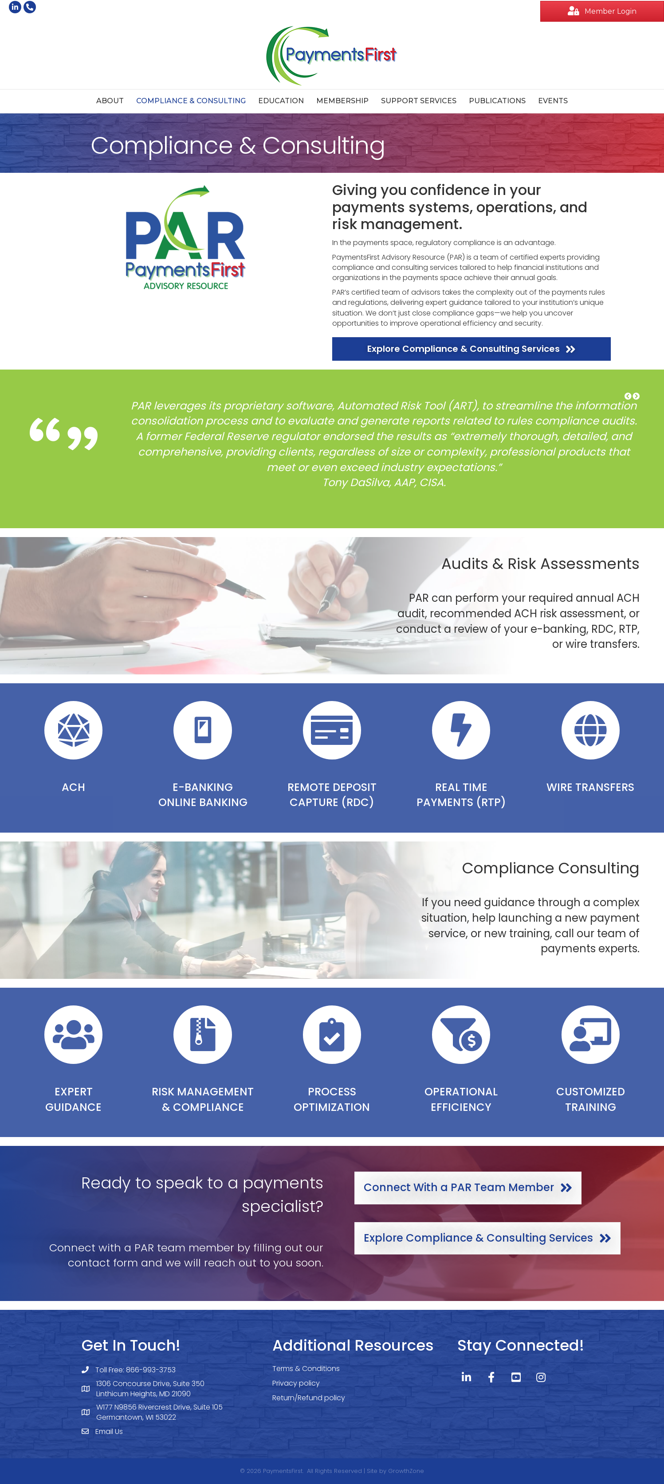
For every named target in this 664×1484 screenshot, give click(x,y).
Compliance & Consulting (191, 101)
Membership (342, 101)
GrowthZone (406, 1471)
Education (281, 101)
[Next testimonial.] (636, 396)
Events (553, 101)
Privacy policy (296, 1383)
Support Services (418, 101)
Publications (497, 101)
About (110, 101)
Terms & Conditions (306, 1368)
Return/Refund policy (308, 1398)
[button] (628, 396)
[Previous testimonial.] (628, 396)
